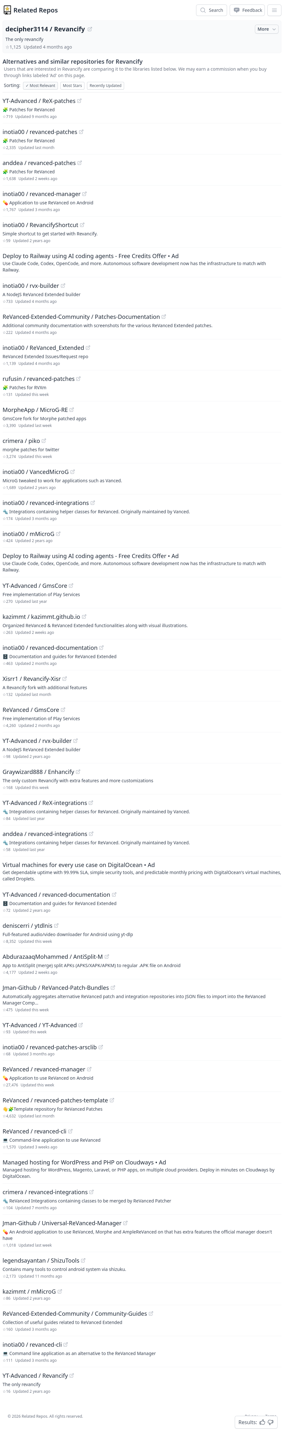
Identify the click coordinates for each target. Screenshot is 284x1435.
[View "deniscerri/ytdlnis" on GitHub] (56, 925)
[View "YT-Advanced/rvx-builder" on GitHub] (75, 740)
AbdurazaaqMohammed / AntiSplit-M (53, 956)
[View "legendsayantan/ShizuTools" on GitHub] (83, 1260)
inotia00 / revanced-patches (40, 132)
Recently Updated (106, 85)
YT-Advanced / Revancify (35, 1375)
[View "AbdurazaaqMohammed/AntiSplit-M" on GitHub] (106, 956)
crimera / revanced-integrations (45, 1192)
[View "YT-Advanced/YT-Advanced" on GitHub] (80, 1025)
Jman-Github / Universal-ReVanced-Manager (62, 1223)
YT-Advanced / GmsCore (35, 585)
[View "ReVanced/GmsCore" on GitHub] (63, 709)
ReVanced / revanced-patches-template (55, 1100)
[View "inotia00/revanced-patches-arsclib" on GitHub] (100, 1047)
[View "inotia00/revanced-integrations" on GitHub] (92, 502)
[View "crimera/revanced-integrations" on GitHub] (91, 1192)
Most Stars (72, 85)
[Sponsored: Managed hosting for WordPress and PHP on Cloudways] (142, 1168)
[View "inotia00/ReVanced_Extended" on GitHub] (88, 347)
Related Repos (35, 10)
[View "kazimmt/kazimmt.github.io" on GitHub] (84, 616)
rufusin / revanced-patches (39, 378)
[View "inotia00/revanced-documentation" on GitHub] (101, 647)
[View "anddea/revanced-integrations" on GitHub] (91, 833)
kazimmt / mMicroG (29, 1291)
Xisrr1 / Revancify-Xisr (32, 678)
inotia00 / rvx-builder (31, 285)
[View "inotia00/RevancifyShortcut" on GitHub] (82, 224)
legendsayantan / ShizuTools (41, 1260)
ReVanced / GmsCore (31, 710)
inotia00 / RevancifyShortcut (40, 225)
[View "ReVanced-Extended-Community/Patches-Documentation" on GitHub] (163, 316)
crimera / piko (21, 441)
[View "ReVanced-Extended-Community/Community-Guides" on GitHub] (151, 1313)
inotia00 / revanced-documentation (50, 647)
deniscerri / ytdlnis (27, 925)
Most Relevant (40, 85)
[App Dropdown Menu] (274, 10)
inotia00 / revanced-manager (42, 194)
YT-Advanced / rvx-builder (37, 741)
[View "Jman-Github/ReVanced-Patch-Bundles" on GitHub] (112, 987)
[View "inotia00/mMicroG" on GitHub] (58, 533)
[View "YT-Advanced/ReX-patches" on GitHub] (79, 100)
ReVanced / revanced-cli (35, 1131)
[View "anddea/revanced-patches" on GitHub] (79, 162)
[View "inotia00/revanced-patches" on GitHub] (81, 131)
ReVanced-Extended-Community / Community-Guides (75, 1313)
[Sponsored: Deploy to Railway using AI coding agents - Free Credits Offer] (142, 262)
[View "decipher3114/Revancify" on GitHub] (89, 29)
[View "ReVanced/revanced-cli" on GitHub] (70, 1131)
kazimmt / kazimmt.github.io (41, 616)
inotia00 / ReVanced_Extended (43, 347)
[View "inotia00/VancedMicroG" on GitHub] (72, 471)
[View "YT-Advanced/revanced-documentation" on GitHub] (114, 894)
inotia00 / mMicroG (28, 534)
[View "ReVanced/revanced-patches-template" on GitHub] (111, 1100)
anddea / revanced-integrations (45, 834)
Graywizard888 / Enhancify (38, 772)
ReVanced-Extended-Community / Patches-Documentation (81, 316)
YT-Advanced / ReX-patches (39, 101)
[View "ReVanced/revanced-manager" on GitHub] (89, 1069)
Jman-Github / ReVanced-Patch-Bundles (56, 987)
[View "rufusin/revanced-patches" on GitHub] (78, 378)
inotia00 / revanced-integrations (46, 503)
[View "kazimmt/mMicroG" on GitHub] (59, 1291)
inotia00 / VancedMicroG (36, 472)
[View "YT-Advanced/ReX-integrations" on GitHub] (90, 802)
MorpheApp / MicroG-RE (35, 410)
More (267, 29)
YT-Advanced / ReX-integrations (45, 803)
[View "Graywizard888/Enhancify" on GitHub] (78, 771)
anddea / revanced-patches (39, 163)
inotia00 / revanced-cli (32, 1344)
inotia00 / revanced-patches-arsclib (50, 1047)
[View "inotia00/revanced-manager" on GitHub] (84, 193)
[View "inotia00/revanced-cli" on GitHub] (65, 1344)
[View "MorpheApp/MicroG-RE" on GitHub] (71, 409)
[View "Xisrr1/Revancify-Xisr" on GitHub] (64, 678)
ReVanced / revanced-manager (44, 1069)
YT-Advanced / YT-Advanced (40, 1025)
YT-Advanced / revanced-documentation (56, 894)
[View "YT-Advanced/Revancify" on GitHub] (71, 1375)
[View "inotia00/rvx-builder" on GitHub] (63, 285)
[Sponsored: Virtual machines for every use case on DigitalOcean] (142, 871)
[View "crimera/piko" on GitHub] (43, 440)
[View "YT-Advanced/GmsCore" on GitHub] (71, 585)
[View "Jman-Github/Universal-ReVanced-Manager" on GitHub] (125, 1223)
